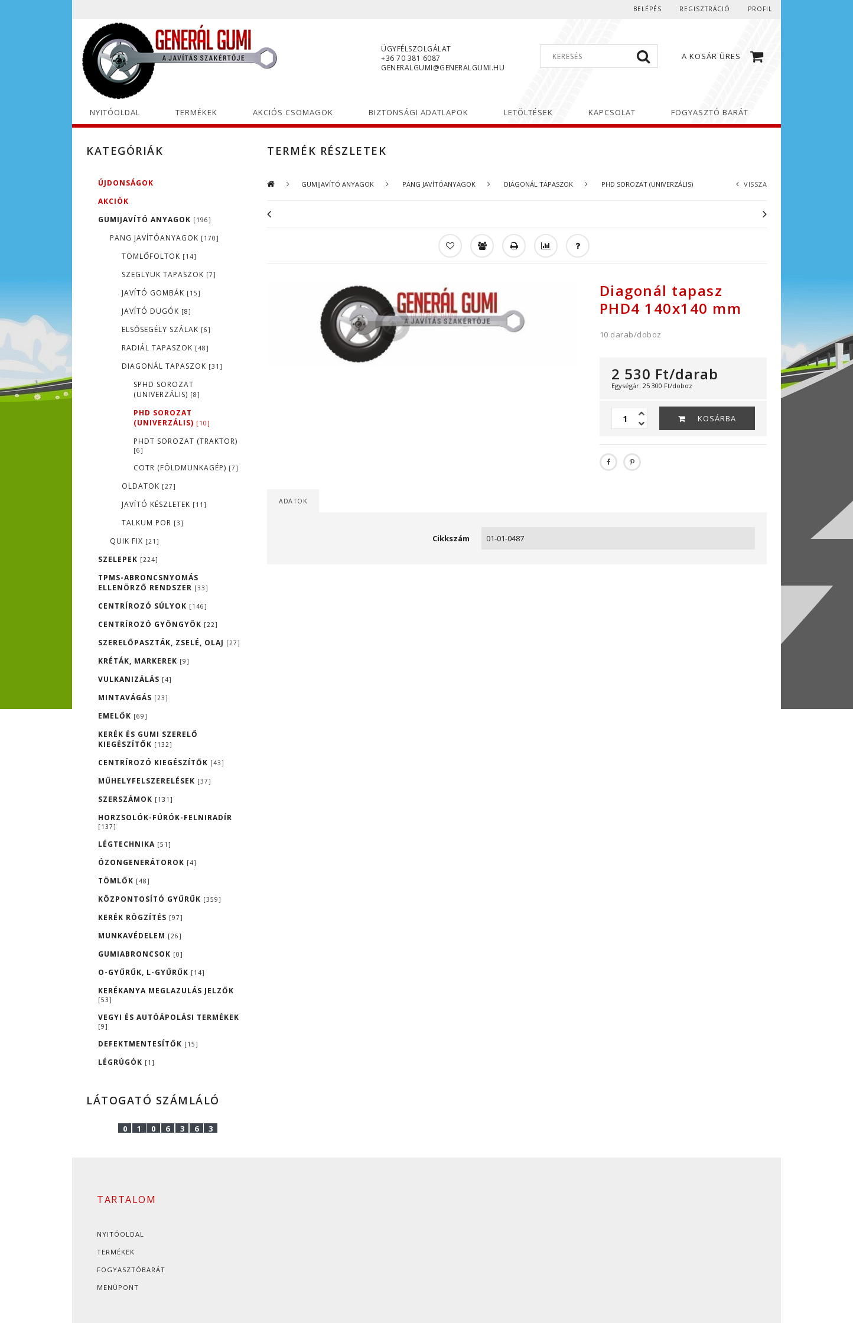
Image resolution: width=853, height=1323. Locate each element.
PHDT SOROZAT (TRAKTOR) (185, 445)
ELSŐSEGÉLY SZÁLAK (166, 329)
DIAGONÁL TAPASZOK (172, 366)
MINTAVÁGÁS (133, 698)
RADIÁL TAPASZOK (165, 348)
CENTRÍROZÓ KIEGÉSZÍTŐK (161, 763)
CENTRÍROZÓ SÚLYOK (152, 606)
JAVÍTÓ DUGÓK (156, 311)
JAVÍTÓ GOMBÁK (161, 293)
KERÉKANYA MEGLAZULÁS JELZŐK (166, 995)
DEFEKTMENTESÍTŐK (148, 1044)
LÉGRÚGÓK (126, 1062)
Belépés (647, 9)
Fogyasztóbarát (131, 1269)
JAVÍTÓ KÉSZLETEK (164, 504)
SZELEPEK (128, 559)
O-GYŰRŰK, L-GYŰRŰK (151, 972)
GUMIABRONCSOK (140, 954)
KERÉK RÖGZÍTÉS (140, 917)
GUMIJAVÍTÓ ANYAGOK (154, 219)
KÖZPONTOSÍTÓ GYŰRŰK (160, 899)
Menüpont (118, 1287)
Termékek (116, 1251)
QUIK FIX (134, 541)
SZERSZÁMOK (135, 799)
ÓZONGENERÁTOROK (147, 862)
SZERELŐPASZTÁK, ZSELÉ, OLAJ (169, 643)
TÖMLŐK (124, 881)
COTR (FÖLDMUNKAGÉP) (186, 468)
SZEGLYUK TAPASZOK (169, 274)
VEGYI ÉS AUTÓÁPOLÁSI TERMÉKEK (168, 1021)
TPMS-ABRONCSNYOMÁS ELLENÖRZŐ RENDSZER (153, 583)
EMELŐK (123, 716)
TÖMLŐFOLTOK (159, 256)
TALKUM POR (153, 523)
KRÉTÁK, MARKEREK (144, 661)
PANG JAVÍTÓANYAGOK (164, 238)
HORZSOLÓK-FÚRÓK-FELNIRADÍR (165, 821)
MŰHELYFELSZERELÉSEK (154, 781)
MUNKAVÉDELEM (140, 936)
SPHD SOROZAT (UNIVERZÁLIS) (167, 389)
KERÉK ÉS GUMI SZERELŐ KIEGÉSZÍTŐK (148, 739)
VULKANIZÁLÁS (135, 679)
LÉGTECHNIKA (134, 844)
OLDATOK (149, 486)
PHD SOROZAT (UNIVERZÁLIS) (172, 418)
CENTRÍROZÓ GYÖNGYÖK (158, 624)
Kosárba (717, 418)
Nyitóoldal (120, 1234)
